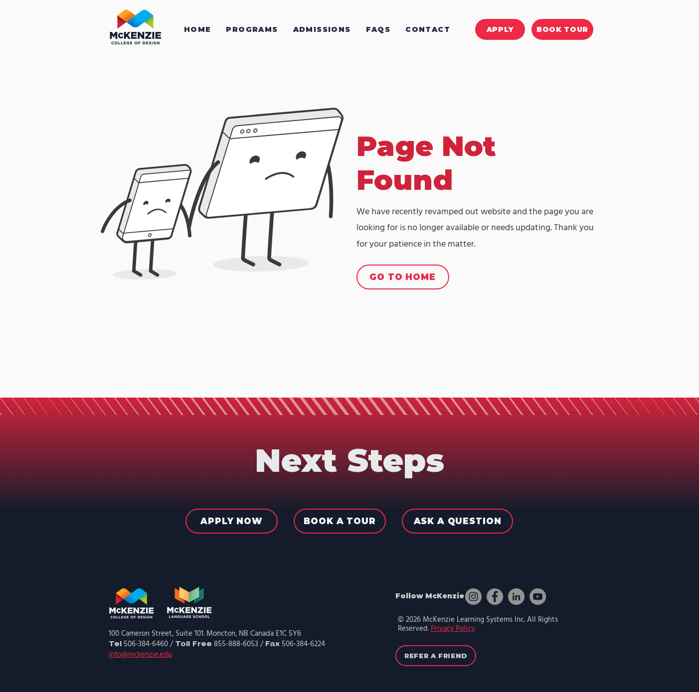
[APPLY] (500, 29)
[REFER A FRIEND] (435, 655)
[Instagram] (473, 596)
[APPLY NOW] (231, 521)
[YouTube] (537, 596)
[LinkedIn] (516, 596)
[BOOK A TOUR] (340, 521)
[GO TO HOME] (402, 277)
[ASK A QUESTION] (457, 521)
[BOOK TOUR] (562, 29)
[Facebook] (495, 596)
